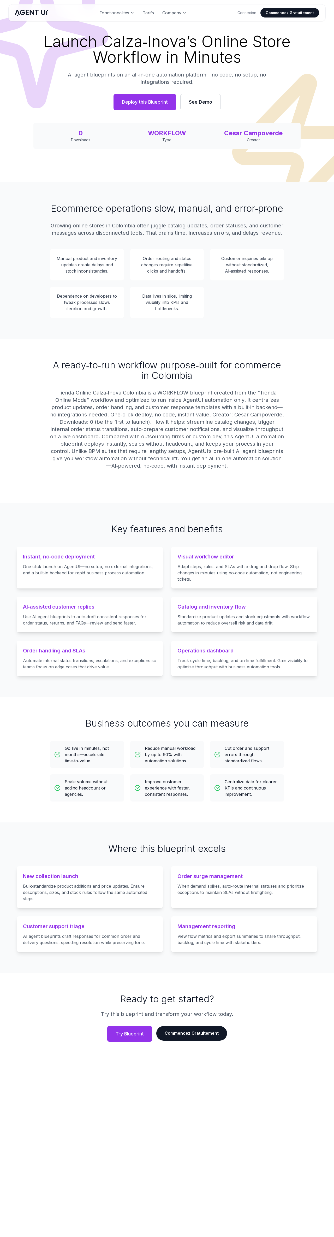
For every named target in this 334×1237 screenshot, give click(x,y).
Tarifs (148, 12)
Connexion (246, 12)
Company (174, 12)
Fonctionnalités (116, 12)
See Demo (200, 102)
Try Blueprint (129, 1033)
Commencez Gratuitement (290, 12)
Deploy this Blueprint (145, 102)
